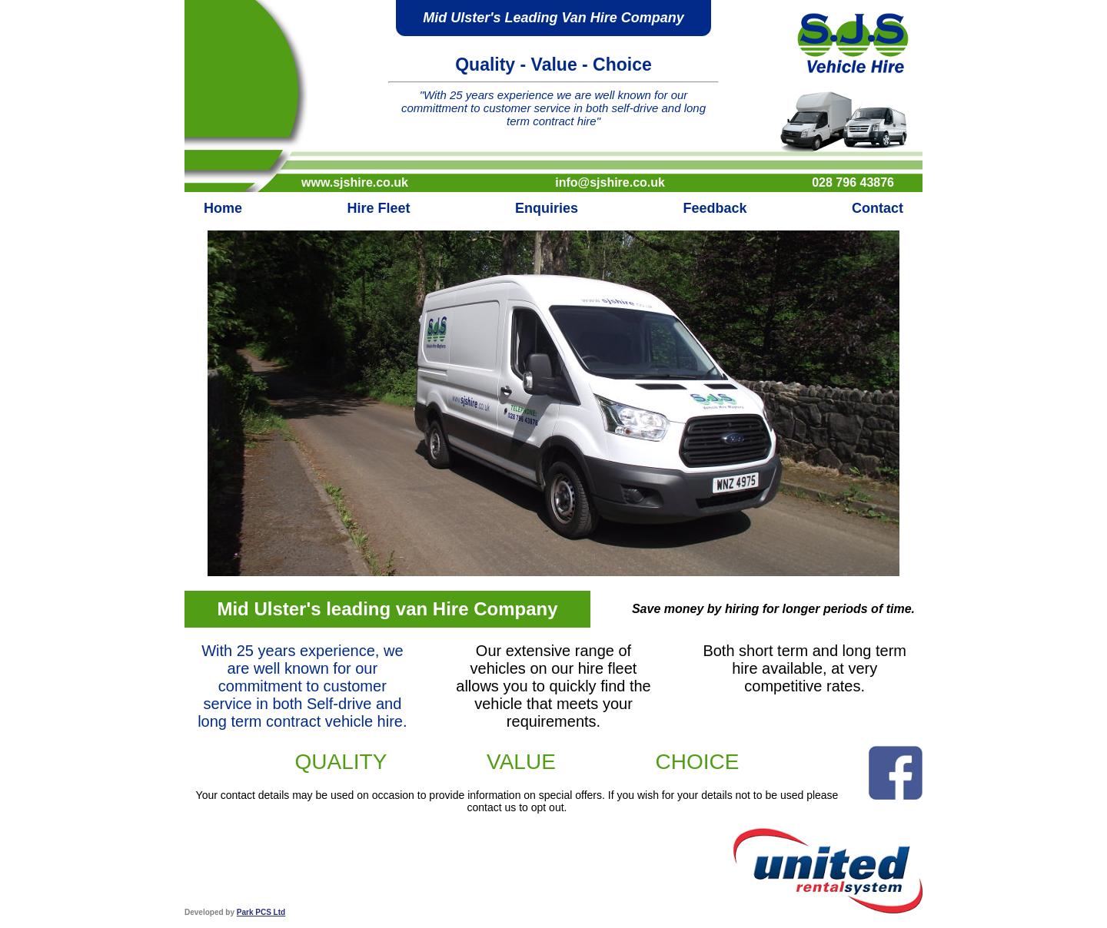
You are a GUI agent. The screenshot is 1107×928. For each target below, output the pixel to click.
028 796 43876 (853, 182)
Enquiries (546, 208)
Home (223, 208)
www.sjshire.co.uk (354, 182)
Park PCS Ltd (261, 912)
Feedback (714, 208)
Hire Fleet (378, 208)
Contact (877, 208)
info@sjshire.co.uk (610, 182)
